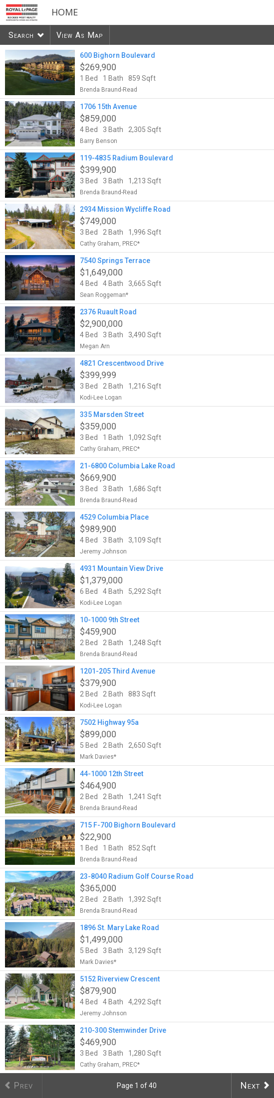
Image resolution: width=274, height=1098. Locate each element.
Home (64, 12)
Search (21, 35)
